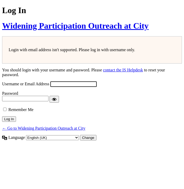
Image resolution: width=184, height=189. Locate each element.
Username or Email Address (25, 84)
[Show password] (54, 99)
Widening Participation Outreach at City (75, 25)
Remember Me (21, 109)
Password (10, 93)
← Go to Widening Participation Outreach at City (43, 128)
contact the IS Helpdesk (123, 70)
